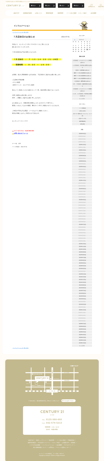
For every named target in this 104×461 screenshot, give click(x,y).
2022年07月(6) (82, 257)
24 (87, 49)
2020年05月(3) (82, 329)
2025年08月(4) (82, 155)
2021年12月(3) (82, 276)
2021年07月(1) (82, 290)
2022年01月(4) (82, 274)
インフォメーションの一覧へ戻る (21, 32)
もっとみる (82, 98)
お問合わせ (91, 6)
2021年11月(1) (82, 279)
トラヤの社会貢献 (34, 445)
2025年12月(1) (82, 144)
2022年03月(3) (82, 268)
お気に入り (38, 13)
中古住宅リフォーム (44, 442)
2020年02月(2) (82, 337)
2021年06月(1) (82, 293)
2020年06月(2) (82, 326)
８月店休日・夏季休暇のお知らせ (82, 81)
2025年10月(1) (82, 150)
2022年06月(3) (82, 260)
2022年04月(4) (82, 265)
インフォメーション (48, 445)
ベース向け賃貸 (71, 13)
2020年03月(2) (82, 334)
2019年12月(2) (82, 343)
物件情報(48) (82, 121)
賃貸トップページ (41, 440)
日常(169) (82, 124)
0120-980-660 (52, 419)
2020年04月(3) (82, 332)
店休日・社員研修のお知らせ (82, 70)
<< (74, 39)
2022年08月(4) (82, 254)
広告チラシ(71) (82, 118)
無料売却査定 (32, 442)
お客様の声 (65, 442)
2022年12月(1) (82, 243)
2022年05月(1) (82, 263)
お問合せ (51, 447)
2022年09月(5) (82, 252)
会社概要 (93, 13)
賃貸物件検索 (27, 13)
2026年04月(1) (82, 133)
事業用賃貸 (49, 13)
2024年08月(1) (82, 188)
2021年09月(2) (82, 285)
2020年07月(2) (82, 323)
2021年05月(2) (82, 296)
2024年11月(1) (82, 180)
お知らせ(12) (82, 111)
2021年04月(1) (82, 298)
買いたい (62, 5)
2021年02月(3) (82, 304)
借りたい (33, 5)
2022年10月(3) (82, 249)
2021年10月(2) (82, 282)
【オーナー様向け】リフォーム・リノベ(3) (82, 114)
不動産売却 (71, 440)
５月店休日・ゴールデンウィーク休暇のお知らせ (82, 61)
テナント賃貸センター (63, 447)
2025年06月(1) (82, 161)
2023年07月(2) (82, 224)
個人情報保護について (40, 447)
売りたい (76, 5)
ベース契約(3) (82, 108)
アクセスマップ (68, 445)
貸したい (47, 5)
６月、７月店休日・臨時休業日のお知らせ (82, 85)
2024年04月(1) (82, 199)
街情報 (73, 442)
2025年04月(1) (82, 166)
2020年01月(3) (82, 340)
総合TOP (16, 13)
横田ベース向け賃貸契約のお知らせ (82, 73)
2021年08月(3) (82, 287)
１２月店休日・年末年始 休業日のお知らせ (82, 66)
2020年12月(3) (82, 309)
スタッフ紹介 (82, 13)
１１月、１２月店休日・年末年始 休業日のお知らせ (82, 95)
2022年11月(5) (82, 246)
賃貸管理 (60, 13)
